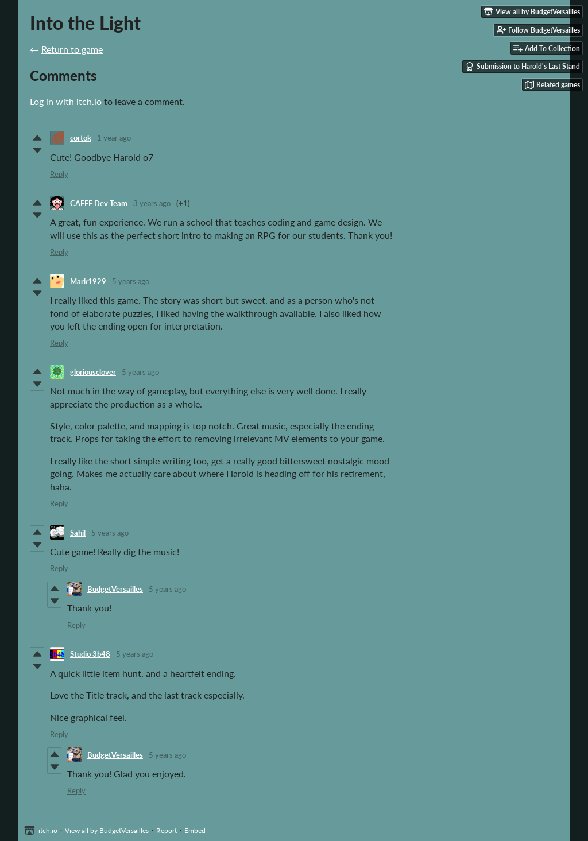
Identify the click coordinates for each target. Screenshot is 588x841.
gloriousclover (93, 372)
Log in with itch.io (66, 101)
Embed (195, 830)
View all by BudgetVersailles (107, 830)
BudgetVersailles (115, 589)
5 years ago (130, 281)
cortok (80, 137)
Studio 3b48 (90, 653)
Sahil (78, 532)
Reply (59, 174)
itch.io (47, 830)
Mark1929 (88, 281)
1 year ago (114, 137)
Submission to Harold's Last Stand (522, 66)
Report (166, 830)
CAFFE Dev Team (98, 203)
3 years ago (152, 203)
